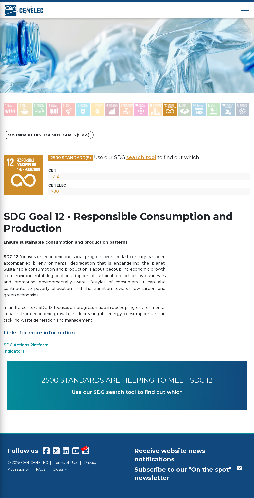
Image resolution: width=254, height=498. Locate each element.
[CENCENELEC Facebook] (46, 451)
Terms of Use (65, 462)
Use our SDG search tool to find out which (127, 392)
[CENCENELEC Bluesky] (86, 451)
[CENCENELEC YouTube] (76, 451)
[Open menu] (245, 10)
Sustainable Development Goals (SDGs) (48, 135)
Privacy (90, 462)
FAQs (40, 469)
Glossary (60, 469)
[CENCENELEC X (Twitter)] (56, 451)
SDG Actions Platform (26, 345)
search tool (141, 157)
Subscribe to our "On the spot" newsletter (188, 473)
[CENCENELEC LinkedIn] (66, 451)
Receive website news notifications (169, 455)
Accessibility (18, 469)
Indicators (14, 351)
